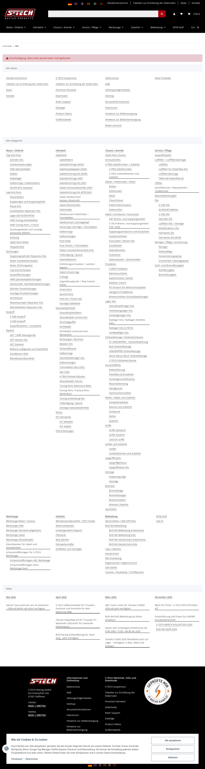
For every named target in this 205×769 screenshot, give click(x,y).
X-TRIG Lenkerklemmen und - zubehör (124, 175)
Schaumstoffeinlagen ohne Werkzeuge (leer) (24, 566)
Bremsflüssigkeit (167, 274)
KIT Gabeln (65, 426)
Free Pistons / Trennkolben (74, 245)
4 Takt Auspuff (17, 321)
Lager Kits (110, 301)
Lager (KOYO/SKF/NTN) (22, 215)
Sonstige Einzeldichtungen (24, 293)
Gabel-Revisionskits (70, 204)
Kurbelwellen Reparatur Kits (25, 210)
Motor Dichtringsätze (21, 265)
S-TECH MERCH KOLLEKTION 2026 (174, 624)
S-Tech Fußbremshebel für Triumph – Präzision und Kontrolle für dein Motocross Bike (76, 608)
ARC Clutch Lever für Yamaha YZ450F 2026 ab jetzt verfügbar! (125, 607)
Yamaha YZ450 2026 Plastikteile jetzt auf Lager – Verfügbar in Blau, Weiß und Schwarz (126, 643)
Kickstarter (115, 254)
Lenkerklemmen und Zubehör (125, 453)
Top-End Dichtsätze (20, 270)
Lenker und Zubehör (116, 444)
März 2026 (110, 597)
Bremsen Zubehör (118, 504)
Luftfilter (163, 164)
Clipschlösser (116, 200)
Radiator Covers (117, 282)
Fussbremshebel (118, 236)
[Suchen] (103, 13)
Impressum (17, 759)
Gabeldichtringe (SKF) (71, 178)
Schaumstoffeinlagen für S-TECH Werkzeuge (23, 554)
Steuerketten (17, 196)
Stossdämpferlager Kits (72, 357)
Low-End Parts (13, 192)
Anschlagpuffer (68, 321)
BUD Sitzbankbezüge (120, 346)
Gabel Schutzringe (69, 272)
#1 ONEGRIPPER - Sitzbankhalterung (128, 341)
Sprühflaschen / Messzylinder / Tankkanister (171, 189)
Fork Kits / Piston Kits (71, 298)
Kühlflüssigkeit (166, 270)
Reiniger (163, 246)
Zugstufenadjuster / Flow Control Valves (77, 283)
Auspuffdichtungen (20, 274)
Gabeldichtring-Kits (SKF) (73, 182)
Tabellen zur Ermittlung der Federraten (154, 2)
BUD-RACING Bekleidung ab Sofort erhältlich (123, 618)
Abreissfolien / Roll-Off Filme (120, 520)
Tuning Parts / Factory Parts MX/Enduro (74, 392)
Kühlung (14, 237)
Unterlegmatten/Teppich (69, 530)
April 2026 (61, 597)
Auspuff (10, 311)
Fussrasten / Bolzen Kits (122, 240)
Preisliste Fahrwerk (66, 89)
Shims (59, 412)
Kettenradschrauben (120, 204)
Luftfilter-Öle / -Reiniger (171, 223)
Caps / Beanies (113, 548)
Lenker (112, 448)
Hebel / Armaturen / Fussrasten (122, 214)
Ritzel (112, 195)
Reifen (112, 416)
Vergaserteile (17, 246)
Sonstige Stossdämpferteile (74, 407)
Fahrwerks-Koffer (65, 544)
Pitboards (61, 534)
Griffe (108, 425)
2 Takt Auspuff (17, 316)
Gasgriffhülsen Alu (119, 467)
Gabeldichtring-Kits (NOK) (73, 173)
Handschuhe (112, 553)
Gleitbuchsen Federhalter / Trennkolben (74, 216)
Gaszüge (113, 481)
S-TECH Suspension (66, 77)
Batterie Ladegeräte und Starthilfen (29, 349)
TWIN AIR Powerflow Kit (171, 178)
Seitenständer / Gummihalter (124, 259)
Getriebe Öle (165, 218)
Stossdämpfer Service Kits (73, 317)
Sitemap (109, 95)
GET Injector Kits (19, 339)
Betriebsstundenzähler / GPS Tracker (75, 520)
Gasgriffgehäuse (118, 462)
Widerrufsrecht (113, 125)
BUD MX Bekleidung (116, 525)
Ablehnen (172, 757)
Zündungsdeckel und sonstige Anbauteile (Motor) (26, 231)
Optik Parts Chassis (115, 155)
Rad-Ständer (62, 539)
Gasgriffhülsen (113, 458)
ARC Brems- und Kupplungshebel (127, 218)
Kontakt (196, 2)
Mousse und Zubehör (120, 406)
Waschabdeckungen (165, 195)
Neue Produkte (163, 77)
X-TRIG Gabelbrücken (120, 169)
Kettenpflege (165, 251)
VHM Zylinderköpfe (20, 169)
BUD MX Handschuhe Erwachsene (127, 539)
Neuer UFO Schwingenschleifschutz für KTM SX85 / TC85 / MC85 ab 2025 (126, 629)
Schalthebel (115, 245)
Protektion (110, 264)
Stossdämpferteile (65, 307)
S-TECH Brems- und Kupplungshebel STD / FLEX (128, 225)
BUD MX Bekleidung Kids (122, 534)
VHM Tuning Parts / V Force (24, 224)
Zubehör (113, 420)
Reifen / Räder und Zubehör (120, 397)
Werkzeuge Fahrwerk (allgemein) (23, 530)
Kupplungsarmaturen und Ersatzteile (129, 231)
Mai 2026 (11, 597)
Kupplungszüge (117, 476)
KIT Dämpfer (66, 421)
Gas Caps (65, 371)
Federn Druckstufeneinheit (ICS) (77, 250)
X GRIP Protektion (118, 268)
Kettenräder (115, 190)
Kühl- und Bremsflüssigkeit (169, 265)
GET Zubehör (17, 344)
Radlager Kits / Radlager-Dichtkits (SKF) (127, 321)
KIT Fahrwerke (63, 416)
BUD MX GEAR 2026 (166, 629)
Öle (157, 200)
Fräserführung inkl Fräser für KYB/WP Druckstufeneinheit (175, 618)
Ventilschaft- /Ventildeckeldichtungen (30, 283)
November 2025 (163, 597)
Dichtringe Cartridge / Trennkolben (78, 226)
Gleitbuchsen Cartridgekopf (74, 222)
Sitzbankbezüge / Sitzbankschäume (124, 337)
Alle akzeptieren (172, 741)
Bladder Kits (66, 343)
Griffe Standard (117, 430)
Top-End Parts (13, 155)
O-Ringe (64, 276)
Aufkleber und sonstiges (69, 548)
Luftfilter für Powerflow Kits (173, 169)
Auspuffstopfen (163, 155)
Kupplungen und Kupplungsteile (27, 201)
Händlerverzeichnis (117, 2)
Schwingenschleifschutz (122, 378)
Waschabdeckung (118, 383)
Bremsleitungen (117, 495)
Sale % (159, 520)
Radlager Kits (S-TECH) (121, 327)
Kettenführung (117, 369)
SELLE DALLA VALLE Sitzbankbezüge (128, 355)
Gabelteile (61, 155)
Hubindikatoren (68, 259)
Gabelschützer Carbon (121, 278)
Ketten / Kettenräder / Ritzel (120, 181)
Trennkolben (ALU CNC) (72, 367)
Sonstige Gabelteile (70, 303)
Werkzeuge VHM (15, 525)
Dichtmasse (16, 297)
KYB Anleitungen (65, 430)
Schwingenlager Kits (120, 315)
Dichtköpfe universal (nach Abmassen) (74, 333)
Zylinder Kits (16, 159)
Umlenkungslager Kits (121, 310)
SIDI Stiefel (111, 567)
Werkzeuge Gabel (15, 534)
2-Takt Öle (164, 214)
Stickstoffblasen (68, 348)
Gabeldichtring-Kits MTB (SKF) (76, 192)
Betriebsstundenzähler (22, 358)
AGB (107, 83)
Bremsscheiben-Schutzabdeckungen (128, 296)
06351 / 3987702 (37, 705)
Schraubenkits (113, 159)
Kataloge (60, 107)
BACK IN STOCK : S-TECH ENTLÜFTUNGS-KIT (176, 607)
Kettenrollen (115, 209)
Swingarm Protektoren (121, 291)
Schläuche (114, 411)
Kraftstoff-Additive (168, 209)
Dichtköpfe (65, 326)
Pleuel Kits (15, 206)
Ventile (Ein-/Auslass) (21, 187)
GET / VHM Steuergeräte (23, 335)
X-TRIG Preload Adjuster (72, 376)
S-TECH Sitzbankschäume (122, 360)
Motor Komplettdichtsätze (24, 260)
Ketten (112, 186)
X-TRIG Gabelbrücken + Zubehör (122, 164)
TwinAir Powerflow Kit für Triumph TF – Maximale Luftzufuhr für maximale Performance (77, 623)
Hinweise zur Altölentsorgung (121, 113)
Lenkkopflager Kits (119, 332)
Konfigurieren (172, 749)
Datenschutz (32, 759)
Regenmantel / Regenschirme (121, 562)
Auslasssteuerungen (21, 164)
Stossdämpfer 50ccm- (71, 381)
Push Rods (65, 240)
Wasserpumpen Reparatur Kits (26, 302)
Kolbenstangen (68, 236)
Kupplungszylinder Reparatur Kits (28, 256)
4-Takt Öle (164, 204)
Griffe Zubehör (117, 434)
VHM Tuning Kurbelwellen (24, 220)
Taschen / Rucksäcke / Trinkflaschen (124, 572)
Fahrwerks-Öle (166, 232)
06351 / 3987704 (37, 715)
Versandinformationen (117, 101)
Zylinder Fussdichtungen (23, 288)
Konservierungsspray (170, 256)
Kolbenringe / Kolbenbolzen (25, 182)
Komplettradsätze (118, 402)
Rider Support (63, 101)
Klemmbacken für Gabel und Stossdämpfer (21, 546)
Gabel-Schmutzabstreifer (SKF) (76, 187)
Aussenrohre (66, 294)
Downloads (62, 95)
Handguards (115, 388)
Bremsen (110, 485)
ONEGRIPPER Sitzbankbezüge (124, 351)
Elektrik (10, 330)
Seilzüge (109, 471)
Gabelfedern (66, 159)
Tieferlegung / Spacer (71, 254)
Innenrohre (66, 289)
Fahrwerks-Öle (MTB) (170, 237)
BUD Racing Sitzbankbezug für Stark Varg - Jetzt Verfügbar (75, 636)
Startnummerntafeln (120, 392)
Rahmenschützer (118, 273)
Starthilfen (111, 509)
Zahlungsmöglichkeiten (117, 89)
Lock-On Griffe (116, 439)
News (184, 2)
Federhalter (66, 209)
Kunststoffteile (113, 365)
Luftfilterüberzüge (168, 173)
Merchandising (113, 558)
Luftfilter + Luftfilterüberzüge (170, 159)
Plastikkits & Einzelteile (121, 374)
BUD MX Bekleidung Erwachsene (126, 530)
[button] (174, 13)
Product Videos (64, 113)
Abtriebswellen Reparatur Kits (26, 307)
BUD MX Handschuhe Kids (123, 544)
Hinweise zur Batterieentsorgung (123, 119)
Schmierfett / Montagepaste (174, 260)
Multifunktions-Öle (169, 228)
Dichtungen (12, 251)
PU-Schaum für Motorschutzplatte (127, 287)
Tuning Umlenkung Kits (72, 398)
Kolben (13, 173)
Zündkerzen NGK (19, 353)
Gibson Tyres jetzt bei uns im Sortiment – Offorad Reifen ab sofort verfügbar (27, 607)
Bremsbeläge (116, 490)
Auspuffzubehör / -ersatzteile (25, 325)
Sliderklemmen (117, 250)
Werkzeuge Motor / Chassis (20, 520)
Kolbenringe (66, 231)
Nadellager (16, 178)
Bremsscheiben (117, 499)
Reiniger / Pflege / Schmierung (171, 242)
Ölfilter (158, 182)
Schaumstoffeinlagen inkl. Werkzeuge (30, 560)
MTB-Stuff (161, 516)
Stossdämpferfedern (71, 312)
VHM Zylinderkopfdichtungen (25, 279)
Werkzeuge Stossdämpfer (19, 539)
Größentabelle (63, 119)
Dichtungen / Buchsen (71, 339)
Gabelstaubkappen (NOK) (73, 169)
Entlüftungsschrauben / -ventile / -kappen (78, 266)
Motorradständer (65, 525)
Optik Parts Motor (19, 242)
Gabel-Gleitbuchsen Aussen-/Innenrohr (70, 198)
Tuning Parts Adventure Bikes (75, 385)
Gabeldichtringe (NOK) (72, 164)
